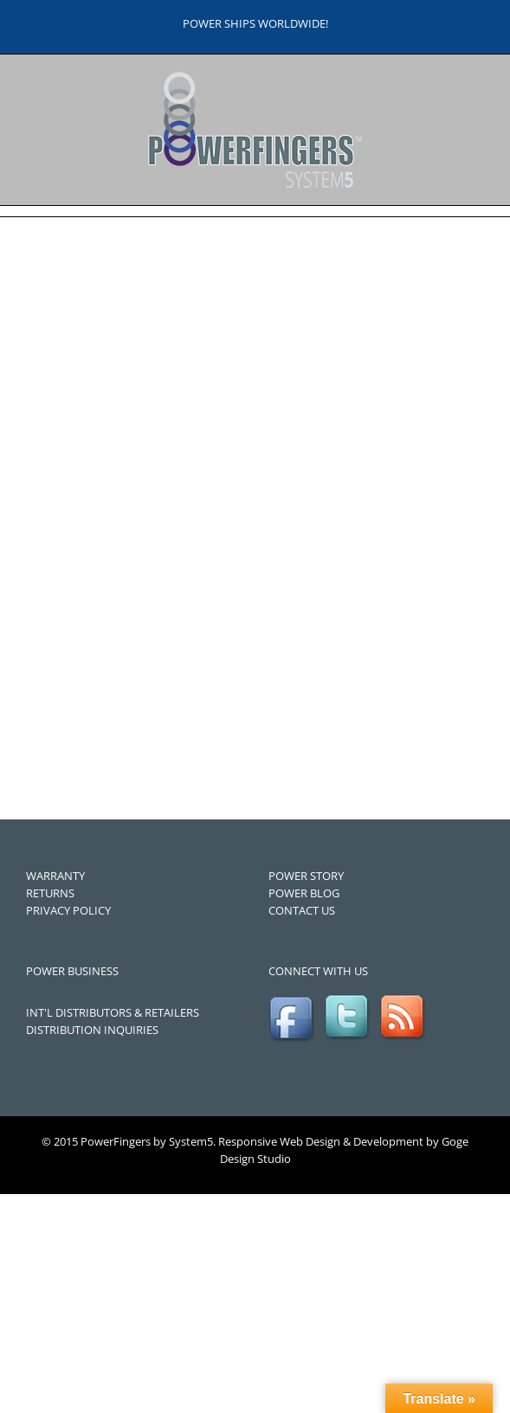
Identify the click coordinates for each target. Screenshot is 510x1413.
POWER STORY (306, 875)
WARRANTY (55, 875)
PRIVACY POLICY (68, 910)
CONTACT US (301, 910)
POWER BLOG (303, 893)
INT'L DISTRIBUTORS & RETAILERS (112, 1012)
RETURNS (50, 893)
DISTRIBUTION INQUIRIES (92, 1029)
